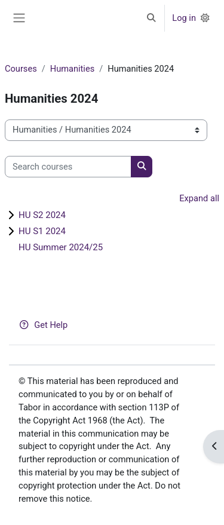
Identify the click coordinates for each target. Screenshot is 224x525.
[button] (151, 18)
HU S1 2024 (42, 231)
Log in (184, 18)
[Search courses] (68, 166)
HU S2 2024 (42, 215)
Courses (21, 68)
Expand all (199, 198)
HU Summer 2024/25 (61, 247)
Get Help (43, 325)
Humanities (72, 68)
